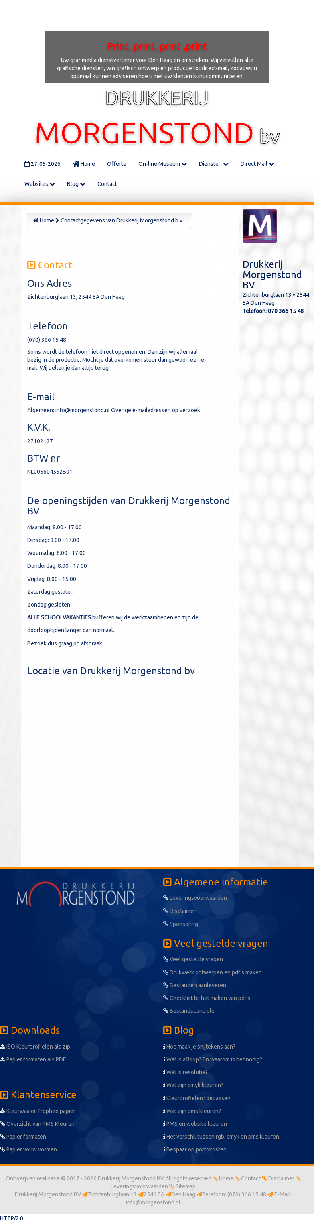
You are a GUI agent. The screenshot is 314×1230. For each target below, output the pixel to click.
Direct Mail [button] (257, 164)
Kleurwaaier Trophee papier (37, 1111)
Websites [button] (39, 184)
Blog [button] (76, 184)
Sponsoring (180, 924)
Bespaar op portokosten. (195, 1149)
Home (84, 164)
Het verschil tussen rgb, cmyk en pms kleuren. (221, 1136)
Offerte (116, 164)
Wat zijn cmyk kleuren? (193, 1085)
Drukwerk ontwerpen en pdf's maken (212, 972)
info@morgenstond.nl (153, 1202)
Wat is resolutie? (185, 1072)
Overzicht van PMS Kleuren (37, 1124)
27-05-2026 (42, 164)
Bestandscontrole (189, 1011)
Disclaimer (179, 911)
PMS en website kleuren (195, 1124)
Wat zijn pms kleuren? (192, 1111)
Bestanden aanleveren (194, 985)
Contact (107, 184)
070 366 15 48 (286, 311)
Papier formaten (23, 1136)
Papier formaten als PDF (33, 1059)
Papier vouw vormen (28, 1149)
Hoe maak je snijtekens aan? (199, 1046)
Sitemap (186, 1186)
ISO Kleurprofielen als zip (35, 1046)
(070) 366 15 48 (247, 1194)
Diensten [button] (214, 164)
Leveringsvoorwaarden (195, 898)
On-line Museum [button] (162, 164)
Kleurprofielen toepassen (197, 1098)
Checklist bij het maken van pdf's (207, 998)
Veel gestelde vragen (193, 959)
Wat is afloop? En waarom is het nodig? (212, 1059)
